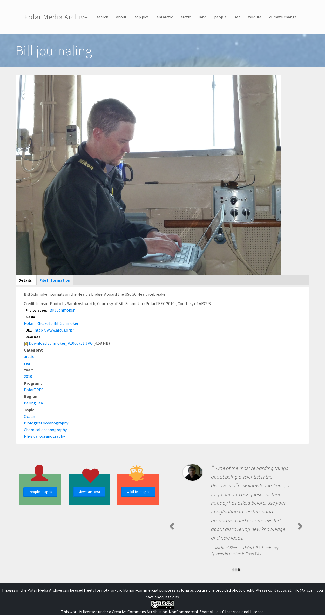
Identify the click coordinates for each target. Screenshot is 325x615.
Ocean (29, 416)
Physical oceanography (44, 436)
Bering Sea (33, 403)
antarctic (165, 16)
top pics (141, 16)
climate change (283, 16)
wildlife (254, 16)
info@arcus (302, 590)
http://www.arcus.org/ (54, 330)
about (121, 16)
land (202, 16)
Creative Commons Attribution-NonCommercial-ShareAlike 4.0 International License (187, 611)
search (102, 16)
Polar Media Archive (56, 17)
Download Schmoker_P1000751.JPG (61, 343)
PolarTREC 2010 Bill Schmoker (51, 323)
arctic (186, 16)
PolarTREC (34, 389)
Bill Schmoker (62, 310)
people (220, 16)
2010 (28, 376)
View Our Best (89, 491)
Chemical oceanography (45, 429)
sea (237, 16)
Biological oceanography (46, 422)
